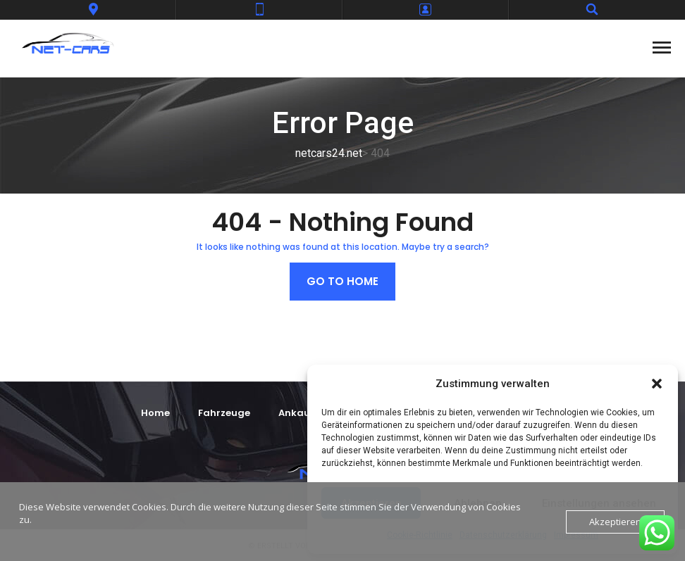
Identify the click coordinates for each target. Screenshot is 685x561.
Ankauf (296, 413)
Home (155, 413)
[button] (657, 384)
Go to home (342, 281)
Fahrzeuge (224, 413)
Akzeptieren (615, 521)
